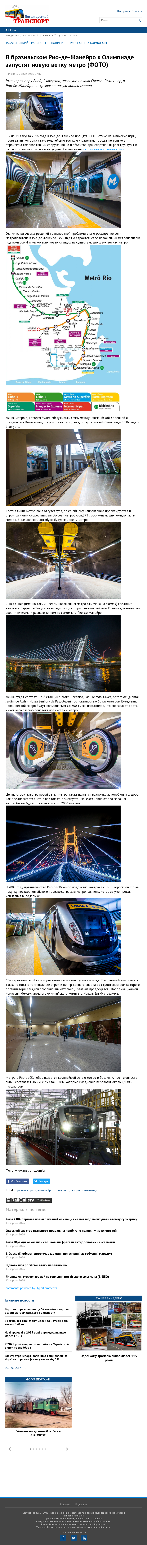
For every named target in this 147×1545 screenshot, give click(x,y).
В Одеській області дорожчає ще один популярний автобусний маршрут (59, 1254)
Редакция (81, 1504)
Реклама (65, 1504)
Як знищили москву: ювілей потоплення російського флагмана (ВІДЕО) (57, 1277)
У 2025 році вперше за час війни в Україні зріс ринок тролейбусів (37, 1345)
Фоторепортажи (38, 1379)
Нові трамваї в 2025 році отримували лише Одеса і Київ (35, 1334)
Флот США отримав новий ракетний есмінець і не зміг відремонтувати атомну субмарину (71, 1219)
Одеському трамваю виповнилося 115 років (109, 1358)
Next (67, 1449)
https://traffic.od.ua (36, 13)
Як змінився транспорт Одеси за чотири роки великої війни (37, 1322)
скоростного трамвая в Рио (103, 149)
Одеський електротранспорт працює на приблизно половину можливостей (61, 1231)
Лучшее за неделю (109, 1298)
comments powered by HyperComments (31, 1288)
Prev (10, 1449)
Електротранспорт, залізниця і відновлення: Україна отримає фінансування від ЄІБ (36, 1357)
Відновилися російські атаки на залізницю (36, 1265)
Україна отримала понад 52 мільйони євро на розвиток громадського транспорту (37, 1310)
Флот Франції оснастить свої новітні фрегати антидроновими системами (60, 1242)
